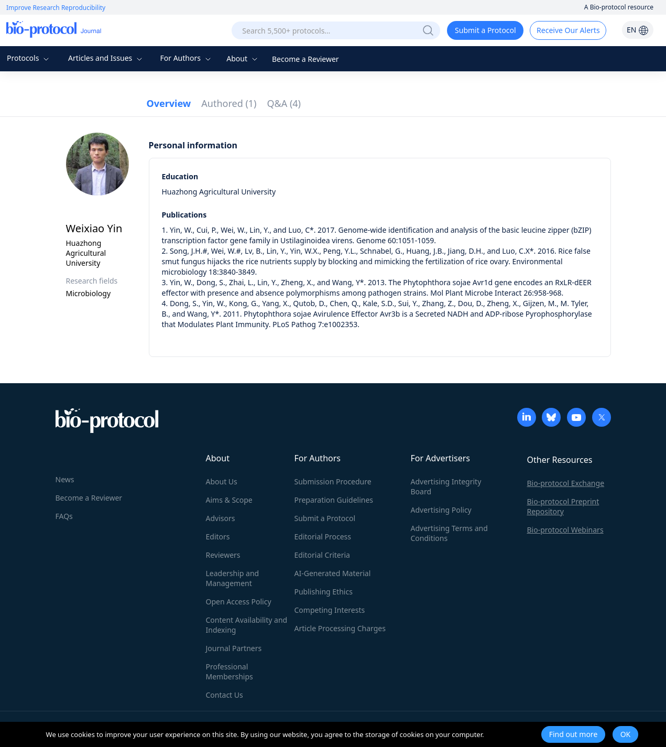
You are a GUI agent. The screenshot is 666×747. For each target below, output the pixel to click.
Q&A (284, 103)
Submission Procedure (333, 481)
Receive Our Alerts (568, 30)
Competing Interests (329, 610)
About (242, 58)
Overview (169, 103)
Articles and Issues (106, 58)
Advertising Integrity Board (446, 486)
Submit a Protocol (485, 30)
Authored (228, 103)
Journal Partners (234, 648)
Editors (218, 537)
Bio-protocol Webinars (565, 530)
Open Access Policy (238, 602)
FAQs (64, 516)
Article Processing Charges (340, 628)
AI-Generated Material (332, 573)
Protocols (29, 58)
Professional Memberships (229, 671)
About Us (221, 481)
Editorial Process (323, 537)
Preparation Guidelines (334, 500)
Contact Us (224, 695)
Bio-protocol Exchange (566, 483)
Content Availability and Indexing (247, 625)
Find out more (573, 734)
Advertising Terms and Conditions (449, 533)
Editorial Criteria (322, 555)
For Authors (186, 58)
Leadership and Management (232, 578)
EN (638, 30)
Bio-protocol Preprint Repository (563, 506)
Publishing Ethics (323, 592)
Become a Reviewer (305, 59)
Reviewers (223, 555)
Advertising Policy (441, 510)
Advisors (220, 518)
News (65, 479)
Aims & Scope (229, 500)
